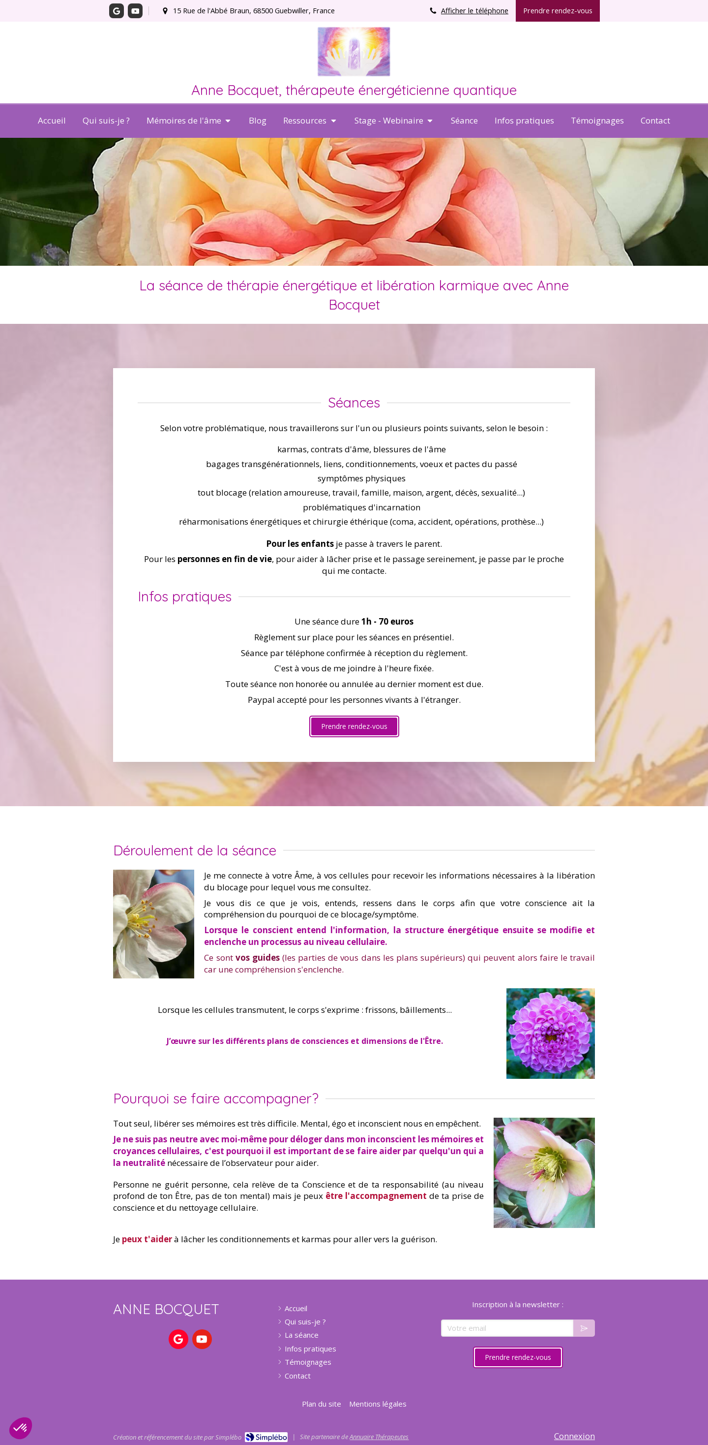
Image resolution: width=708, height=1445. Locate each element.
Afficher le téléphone (474, 10)
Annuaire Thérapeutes (379, 1436)
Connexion (574, 1436)
